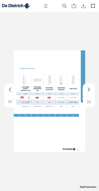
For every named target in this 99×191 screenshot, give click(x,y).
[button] (45, 6)
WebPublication (88, 187)
